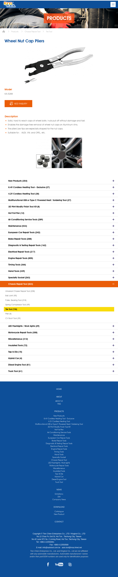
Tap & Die (59, 474)
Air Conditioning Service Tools (59, 432)
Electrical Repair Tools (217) (21, 252)
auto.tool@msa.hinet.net (72, 547)
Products (14, 31)
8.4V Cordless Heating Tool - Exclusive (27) (29, 187)
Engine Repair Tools (59, 449)
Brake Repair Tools (59, 440)
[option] (31, 80)
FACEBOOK (48, 564)
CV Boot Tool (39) (12, 318)
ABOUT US (59, 401)
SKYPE (70, 564)
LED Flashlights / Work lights (59, 463)
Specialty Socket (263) (19, 277)
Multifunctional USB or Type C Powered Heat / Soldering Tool (59, 424)
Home (3, 31)
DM (59, 496)
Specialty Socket (59, 457)
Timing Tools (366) (17, 264)
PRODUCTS (59, 411)
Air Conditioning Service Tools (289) (25, 219)
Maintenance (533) (17, 226)
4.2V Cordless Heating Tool (59, 421)
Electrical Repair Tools (59, 446)
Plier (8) (8, 313)
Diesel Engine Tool (59, 479)
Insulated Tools (59, 471)
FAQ (59, 404)
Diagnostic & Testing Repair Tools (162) (27, 245)
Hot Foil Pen (59, 429)
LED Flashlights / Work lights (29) (23, 326)
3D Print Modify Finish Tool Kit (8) (24, 206)
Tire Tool (49, 31)
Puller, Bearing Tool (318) (15, 300)
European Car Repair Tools (59, 438)
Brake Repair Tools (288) (20, 239)
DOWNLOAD (59, 507)
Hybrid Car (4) (15, 358)
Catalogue (59, 511)
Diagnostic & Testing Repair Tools (59, 443)
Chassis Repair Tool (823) (20, 284)
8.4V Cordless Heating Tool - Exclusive (59, 418)
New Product (59, 514)
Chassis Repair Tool (32, 31)
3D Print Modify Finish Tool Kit (59, 427)
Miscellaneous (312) (18, 339)
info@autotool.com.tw (51, 547)
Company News (59, 499)
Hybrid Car (59, 476)
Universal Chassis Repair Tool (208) (20, 291)
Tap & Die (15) (15, 352)
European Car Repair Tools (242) (24, 232)
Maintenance (59, 435)
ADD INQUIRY (20, 103)
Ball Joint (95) (11, 295)
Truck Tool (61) (15, 371)
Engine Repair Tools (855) (20, 258)
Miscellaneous (59, 468)
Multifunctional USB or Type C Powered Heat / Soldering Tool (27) (39, 200)
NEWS (59, 489)
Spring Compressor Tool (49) (17, 304)
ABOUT (59, 396)
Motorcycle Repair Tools (59, 465)
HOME (59, 389)
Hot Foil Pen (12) (16, 213)
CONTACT (59, 521)
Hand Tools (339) (16, 271)
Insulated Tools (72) (17, 345)
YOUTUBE (59, 564)
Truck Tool (59, 482)
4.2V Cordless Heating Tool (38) (23, 193)
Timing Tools (59, 452)
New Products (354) (17, 181)
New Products (59, 416)
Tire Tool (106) (11, 309)
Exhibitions (59, 494)
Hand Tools (59, 454)
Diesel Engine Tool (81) (19, 364)
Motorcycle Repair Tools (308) (22, 332)
